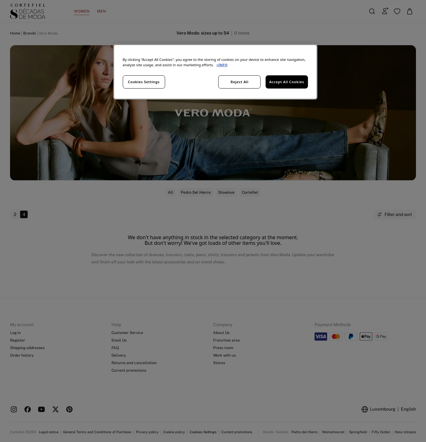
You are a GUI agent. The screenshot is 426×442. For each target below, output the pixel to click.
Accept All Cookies (286, 81)
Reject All (240, 81)
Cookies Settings (144, 81)
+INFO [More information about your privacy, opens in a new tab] (221, 64)
